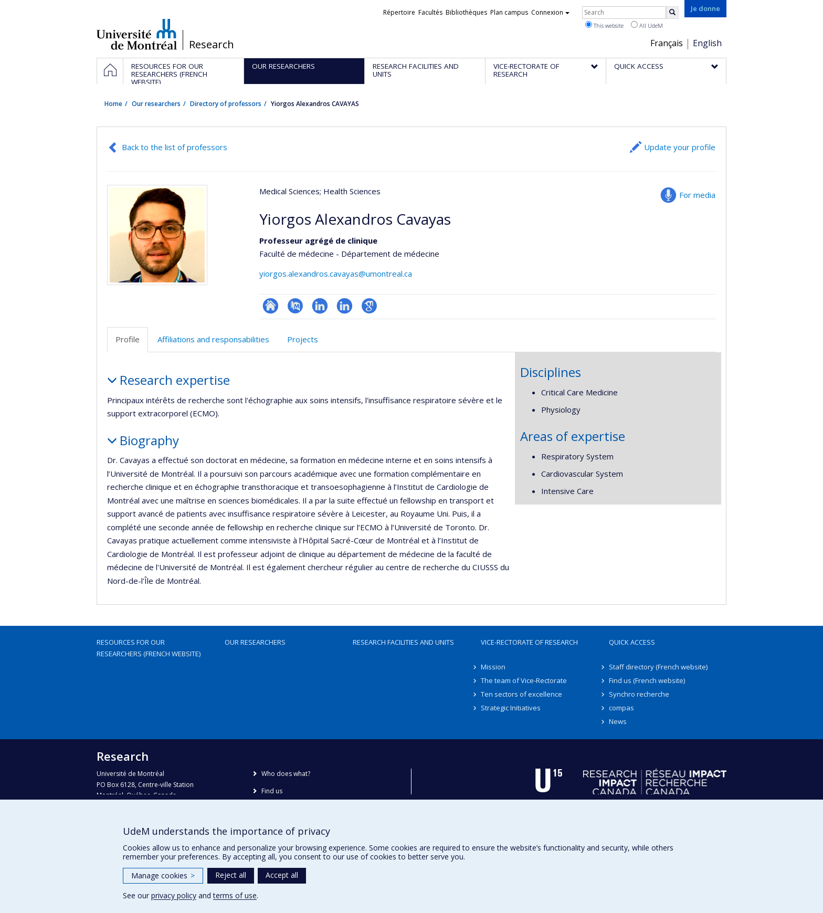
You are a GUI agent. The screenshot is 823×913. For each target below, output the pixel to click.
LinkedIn (320, 306)
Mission (493, 666)
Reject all (230, 875)
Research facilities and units (403, 642)
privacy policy (173, 895)
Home (113, 103)
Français (666, 43)
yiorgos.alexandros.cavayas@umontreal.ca (335, 273)
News (618, 721)
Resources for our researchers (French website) (149, 647)
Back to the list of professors (174, 147)
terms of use (235, 895)
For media (697, 195)
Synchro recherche (639, 694)
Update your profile (679, 147)
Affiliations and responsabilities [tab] (213, 339)
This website (604, 25)
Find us (271, 790)
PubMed (295, 306)
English (707, 43)
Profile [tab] (127, 339)
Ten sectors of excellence (521, 694)
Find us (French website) (647, 680)
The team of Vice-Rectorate (524, 680)
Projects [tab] (302, 339)
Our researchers (156, 103)
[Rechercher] (672, 12)
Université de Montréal (137, 34)
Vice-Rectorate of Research (529, 642)
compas (621, 707)
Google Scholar (369, 306)
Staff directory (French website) (658, 666)
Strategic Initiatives (511, 707)
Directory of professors (225, 103)
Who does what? (285, 773)
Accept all (282, 875)
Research (211, 44)
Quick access (632, 642)
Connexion (550, 12)
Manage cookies (163, 875)
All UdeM (647, 25)
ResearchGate (270, 306)
